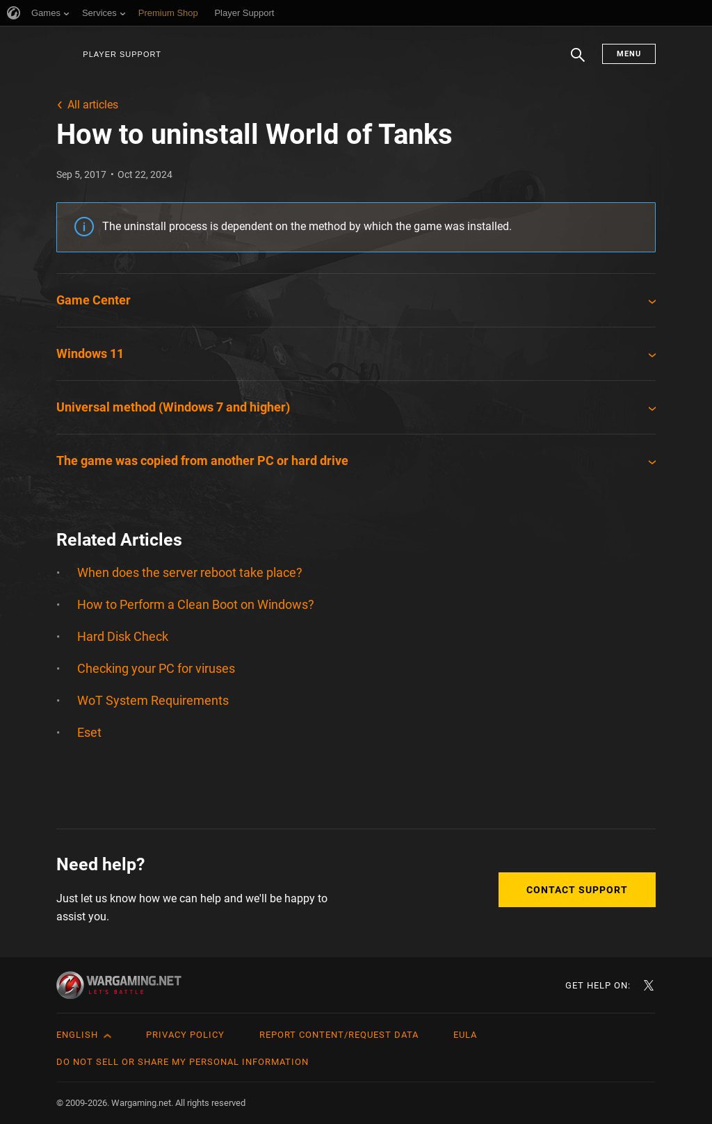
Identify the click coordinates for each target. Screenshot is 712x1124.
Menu (629, 53)
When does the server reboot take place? (189, 572)
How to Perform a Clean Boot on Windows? (195, 604)
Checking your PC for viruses (156, 668)
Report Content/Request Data (339, 1034)
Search (577, 61)
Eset (89, 732)
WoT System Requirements (153, 700)
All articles (92, 104)
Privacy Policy (185, 1034)
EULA (465, 1034)
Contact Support (577, 889)
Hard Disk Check (122, 636)
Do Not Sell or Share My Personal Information (182, 1062)
